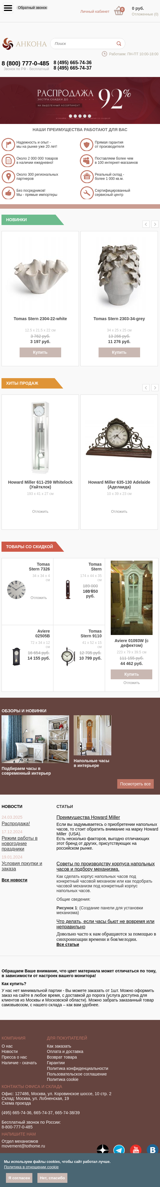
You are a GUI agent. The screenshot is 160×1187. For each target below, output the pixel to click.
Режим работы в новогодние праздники (19, 843)
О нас (6, 1046)
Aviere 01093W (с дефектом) (132, 643)
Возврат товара (62, 1057)
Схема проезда (16, 1103)
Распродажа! (15, 823)
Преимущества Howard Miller (88, 817)
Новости (9, 1051)
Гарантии (56, 1062)
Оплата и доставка (65, 1051)
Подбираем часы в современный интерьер (26, 771)
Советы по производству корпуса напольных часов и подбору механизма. (105, 866)
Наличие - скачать (19, 1062)
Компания (13, 1038)
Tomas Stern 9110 (91, 633)
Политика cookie (62, 1079)
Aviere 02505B (42, 633)
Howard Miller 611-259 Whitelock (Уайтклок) (40, 484)
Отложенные (145, 14)
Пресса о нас (14, 1057)
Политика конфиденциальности (77, 1068)
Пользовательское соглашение (77, 1074)
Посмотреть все (135, 784)
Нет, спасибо (52, 1178)
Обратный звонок (32, 8)
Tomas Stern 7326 (39, 566)
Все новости (14, 880)
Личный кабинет (95, 11)
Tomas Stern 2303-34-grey (119, 318)
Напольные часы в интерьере (91, 763)
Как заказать (59, 1046)
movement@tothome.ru (23, 1146)
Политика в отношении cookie (31, 1167)
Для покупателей (67, 1038)
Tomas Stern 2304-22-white (40, 318)
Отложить (40, 512)
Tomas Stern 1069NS (94, 569)
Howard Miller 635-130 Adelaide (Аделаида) (119, 484)
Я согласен (19, 1178)
